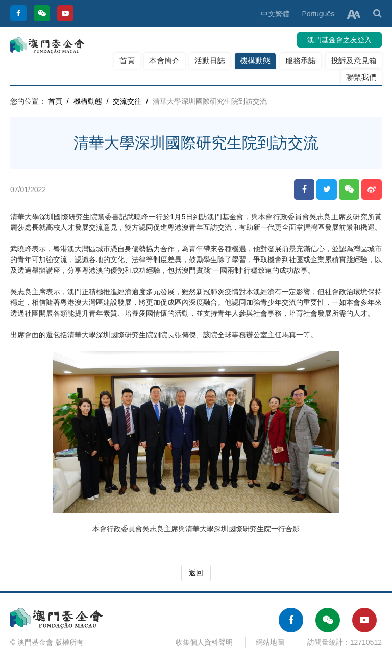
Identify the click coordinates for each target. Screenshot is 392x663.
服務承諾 (300, 60)
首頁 (127, 60)
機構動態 (255, 60)
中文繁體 (275, 14)
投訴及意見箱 (354, 60)
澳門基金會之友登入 (339, 40)
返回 (196, 573)
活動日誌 (209, 60)
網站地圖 (270, 642)
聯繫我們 (361, 77)
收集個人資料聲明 (204, 642)
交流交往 (127, 101)
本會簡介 (164, 60)
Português (318, 14)
